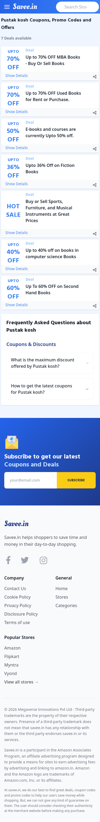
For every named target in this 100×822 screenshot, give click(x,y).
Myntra (11, 665)
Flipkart (11, 656)
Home (61, 588)
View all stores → (21, 682)
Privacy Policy (17, 605)
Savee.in (16, 523)
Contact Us (15, 588)
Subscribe (76, 480)
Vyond (10, 673)
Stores (61, 597)
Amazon (12, 648)
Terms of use (17, 622)
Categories (66, 605)
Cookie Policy (17, 597)
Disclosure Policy (21, 614)
